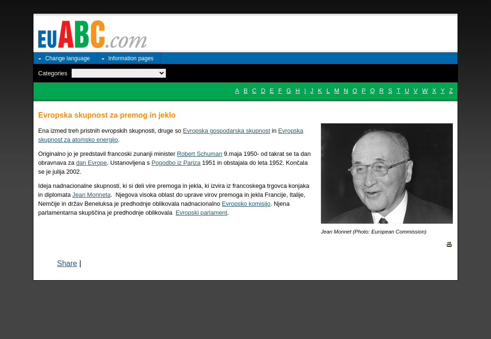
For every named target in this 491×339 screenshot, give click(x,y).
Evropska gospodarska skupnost (226, 130)
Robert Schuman (199, 153)
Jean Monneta (92, 194)
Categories (52, 73)
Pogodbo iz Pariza (175, 162)
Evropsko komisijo (246, 203)
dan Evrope (91, 162)
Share (67, 263)
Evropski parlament (202, 212)
